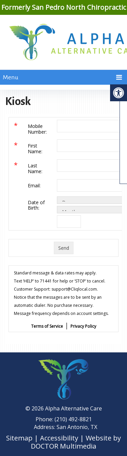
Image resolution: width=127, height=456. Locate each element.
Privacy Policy (83, 326)
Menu (10, 77)
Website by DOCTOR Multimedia (76, 442)
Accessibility (59, 437)
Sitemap (19, 437)
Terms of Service (47, 326)
